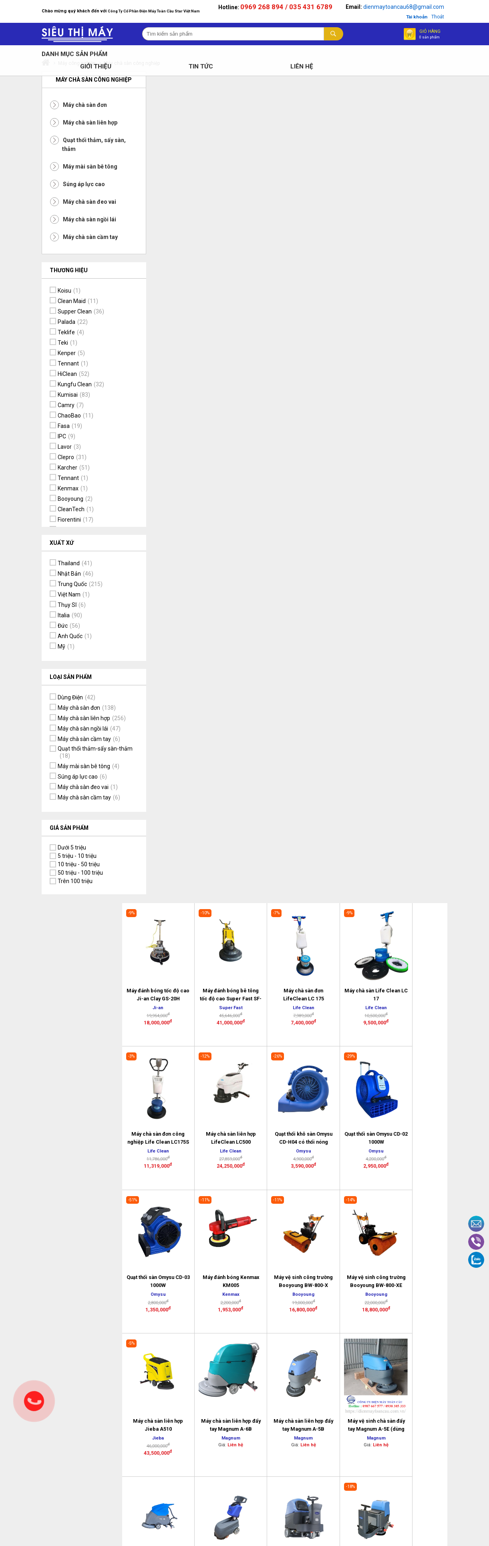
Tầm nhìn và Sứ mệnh (428, 1313)
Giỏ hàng (445, 33)
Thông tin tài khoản (433, 1327)
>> (351, 964)
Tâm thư (216, 1313)
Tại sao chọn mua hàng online (363, 1325)
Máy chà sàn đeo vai (72, 203)
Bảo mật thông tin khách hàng (295, 1306)
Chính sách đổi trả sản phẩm (295, 1278)
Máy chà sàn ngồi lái (72, 220)
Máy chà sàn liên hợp (73, 123)
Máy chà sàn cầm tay (73, 238)
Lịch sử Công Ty (225, 1274)
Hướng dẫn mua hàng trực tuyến (361, 1308)
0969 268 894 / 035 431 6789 (304, 7)
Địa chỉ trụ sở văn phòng (226, 1299)
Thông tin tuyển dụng (225, 1327)
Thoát (455, 16)
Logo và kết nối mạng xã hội (359, 1343)
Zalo (476, 1260)
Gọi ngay (34, 1401)
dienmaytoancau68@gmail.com (420, 7)
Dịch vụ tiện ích (427, 1274)
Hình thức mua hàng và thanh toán (366, 1290)
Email (476, 1224)
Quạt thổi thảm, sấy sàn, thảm (70, 145)
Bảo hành (285, 1292)
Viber (476, 1242)
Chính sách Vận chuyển (292, 1324)
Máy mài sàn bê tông (73, 168)
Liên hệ (214, 1285)
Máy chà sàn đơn (68, 106)
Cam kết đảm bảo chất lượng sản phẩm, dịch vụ (431, 1292)
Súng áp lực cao (67, 185)
